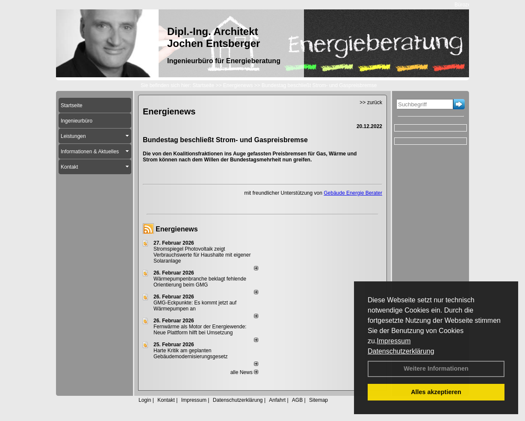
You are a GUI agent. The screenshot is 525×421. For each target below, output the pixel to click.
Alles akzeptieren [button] (436, 392)
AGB (297, 400)
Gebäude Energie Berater (353, 193)
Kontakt (166, 400)
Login (145, 400)
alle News (244, 372)
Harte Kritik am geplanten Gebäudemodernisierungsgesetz (190, 354)
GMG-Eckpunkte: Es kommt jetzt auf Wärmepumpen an (194, 306)
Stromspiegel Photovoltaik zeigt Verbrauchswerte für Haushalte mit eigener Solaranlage (202, 255)
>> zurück (371, 102)
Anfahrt (277, 400)
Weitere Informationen (436, 368)
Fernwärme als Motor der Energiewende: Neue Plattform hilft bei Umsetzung (199, 330)
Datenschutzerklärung (401, 351)
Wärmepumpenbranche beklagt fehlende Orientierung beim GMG (199, 282)
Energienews (177, 229)
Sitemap (318, 400)
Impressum (393, 341)
